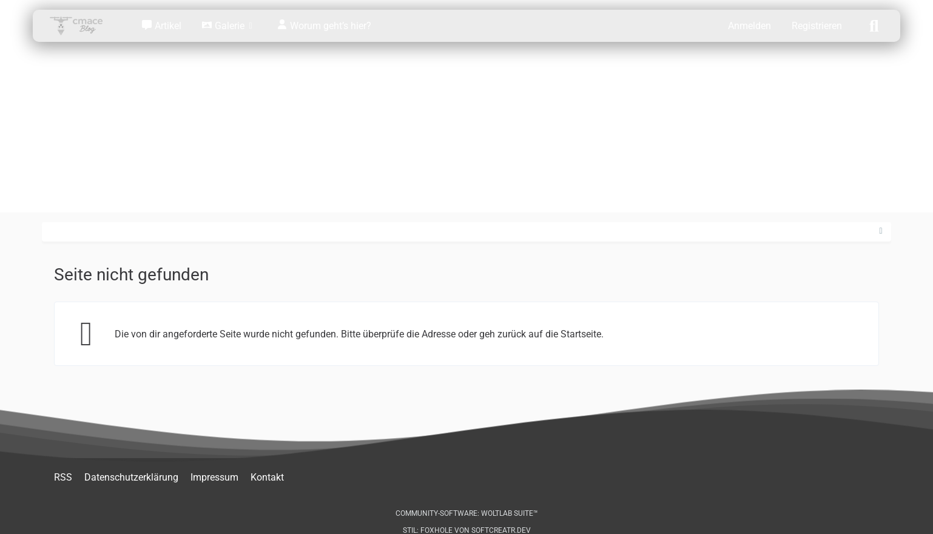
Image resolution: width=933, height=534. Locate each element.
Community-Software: (467, 513)
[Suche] (874, 25)
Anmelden (749, 26)
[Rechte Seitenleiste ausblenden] (881, 231)
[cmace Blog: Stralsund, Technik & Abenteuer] (84, 26)
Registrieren (817, 26)
